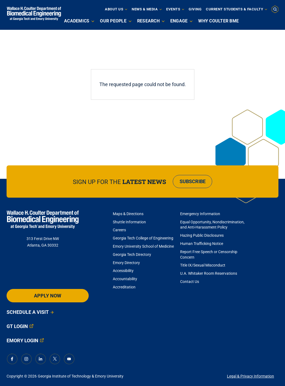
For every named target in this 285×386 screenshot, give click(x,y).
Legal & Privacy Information (250, 376)
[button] (275, 9)
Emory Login (22, 340)
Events (173, 9)
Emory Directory (126, 263)
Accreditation (124, 287)
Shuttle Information (129, 222)
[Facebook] (12, 358)
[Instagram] (26, 358)
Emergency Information (200, 214)
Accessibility (123, 270)
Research (148, 21)
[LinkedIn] (40, 358)
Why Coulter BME (218, 21)
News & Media (145, 9)
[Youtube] (69, 358)
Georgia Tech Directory (132, 254)
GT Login (17, 326)
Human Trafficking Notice (201, 243)
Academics (76, 21)
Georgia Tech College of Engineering (143, 238)
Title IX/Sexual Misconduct (202, 265)
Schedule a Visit (28, 312)
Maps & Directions (128, 214)
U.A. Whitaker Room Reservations (208, 273)
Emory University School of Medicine (144, 246)
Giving (195, 9)
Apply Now (47, 296)
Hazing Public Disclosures (202, 235)
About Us (114, 9)
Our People (113, 21)
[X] (54, 358)
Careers (119, 230)
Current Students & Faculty (234, 9)
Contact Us (189, 281)
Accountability (125, 279)
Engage (179, 21)
